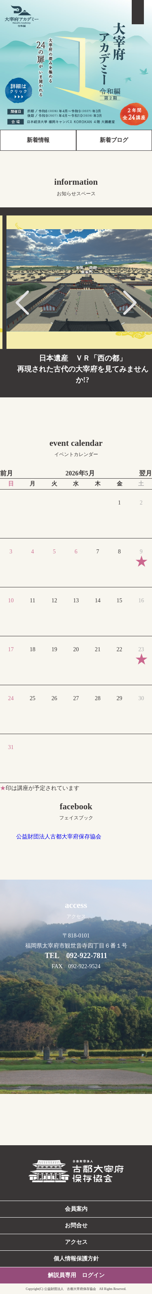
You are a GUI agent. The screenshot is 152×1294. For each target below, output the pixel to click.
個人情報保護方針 (76, 1259)
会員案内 (76, 1209)
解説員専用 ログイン (76, 1275)
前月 (6, 473)
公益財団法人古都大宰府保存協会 (58, 837)
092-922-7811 (86, 956)
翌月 (145, 473)
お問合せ (76, 1225)
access (76, 909)
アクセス (76, 1242)
